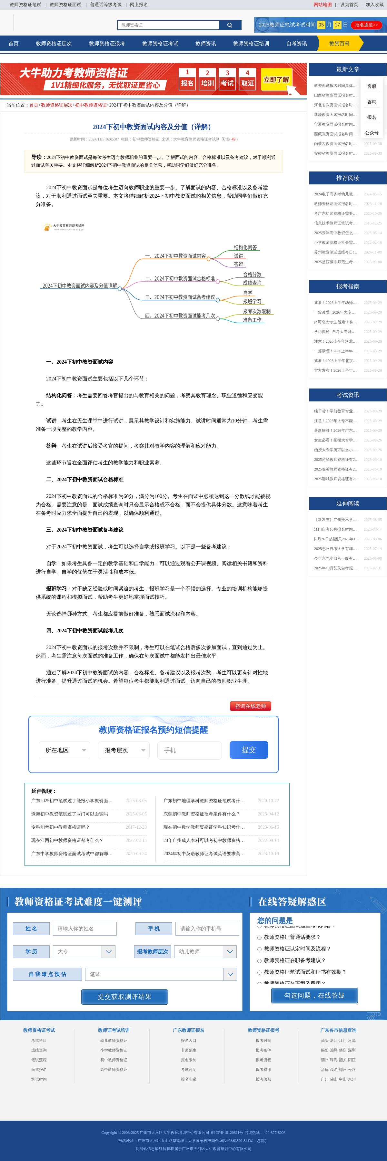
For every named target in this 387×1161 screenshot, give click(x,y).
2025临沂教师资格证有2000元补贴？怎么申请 (336, 469)
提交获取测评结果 (125, 996)
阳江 (352, 1060)
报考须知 (263, 1079)
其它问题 (271, 944)
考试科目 (39, 1040)
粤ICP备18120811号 (226, 1132)
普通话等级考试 (106, 4)
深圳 (352, 1050)
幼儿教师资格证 (113, 1040)
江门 (343, 1040)
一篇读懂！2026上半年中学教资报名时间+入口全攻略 (336, 351)
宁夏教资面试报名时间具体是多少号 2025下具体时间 (336, 124)
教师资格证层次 (54, 43)
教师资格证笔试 (25, 4)
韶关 (343, 1060)
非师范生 (188, 1050)
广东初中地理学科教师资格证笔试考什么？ (205, 800)
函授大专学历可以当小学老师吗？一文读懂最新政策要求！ (336, 450)
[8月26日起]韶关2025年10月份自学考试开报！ (336, 539)
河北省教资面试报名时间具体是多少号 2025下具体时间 (336, 105)
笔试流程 (39, 1060)
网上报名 (139, 4)
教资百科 (339, 43)
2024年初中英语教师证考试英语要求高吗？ (205, 853)
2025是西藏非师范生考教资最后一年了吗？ (336, 262)
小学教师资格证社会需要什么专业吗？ (336, 242)
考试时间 (188, 1069)
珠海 (334, 1060)
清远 (325, 1069)
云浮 (352, 1069)
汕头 (325, 1040)
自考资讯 (296, 43)
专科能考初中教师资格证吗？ (60, 827)
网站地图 (323, 4)
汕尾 (334, 1050)
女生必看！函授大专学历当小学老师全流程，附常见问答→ (336, 440)
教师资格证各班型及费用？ (291, 932)
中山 (343, 1079)
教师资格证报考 (107, 43)
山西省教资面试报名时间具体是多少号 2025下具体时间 (336, 95)
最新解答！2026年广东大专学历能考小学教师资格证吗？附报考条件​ (336, 430)
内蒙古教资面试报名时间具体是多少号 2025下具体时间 (336, 143)
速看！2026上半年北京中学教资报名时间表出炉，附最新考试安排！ (336, 360)
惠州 (352, 1079)
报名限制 (188, 1060)
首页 (13, 43)
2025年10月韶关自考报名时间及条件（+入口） (336, 568)
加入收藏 (375, 4)
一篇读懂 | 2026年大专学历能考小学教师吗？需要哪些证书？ (336, 312)
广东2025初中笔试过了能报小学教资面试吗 (72, 800)
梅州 (343, 1069)
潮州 (325, 1060)
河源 (352, 1040)
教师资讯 (205, 43)
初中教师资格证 (91, 105)
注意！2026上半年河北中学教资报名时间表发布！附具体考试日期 (336, 341)
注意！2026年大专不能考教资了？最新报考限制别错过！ (336, 421)
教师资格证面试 (65, 4)
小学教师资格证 (113, 1050)
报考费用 (263, 1069)
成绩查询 (39, 1050)
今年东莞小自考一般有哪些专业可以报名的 (336, 558)
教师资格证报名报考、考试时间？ (299, 956)
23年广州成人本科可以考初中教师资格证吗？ (205, 840)
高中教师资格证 (113, 1069)
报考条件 (263, 1050)
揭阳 (325, 1050)
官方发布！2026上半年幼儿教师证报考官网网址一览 (336, 370)
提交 (249, 750)
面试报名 (39, 1069)
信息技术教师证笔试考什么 (336, 223)
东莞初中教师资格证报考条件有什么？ (202, 814)
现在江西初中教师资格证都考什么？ (67, 840)
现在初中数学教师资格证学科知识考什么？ (205, 827)
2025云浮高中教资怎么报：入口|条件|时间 (336, 233)
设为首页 (349, 4)
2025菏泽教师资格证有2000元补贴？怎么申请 (336, 459)
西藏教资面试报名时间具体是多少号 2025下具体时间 (336, 134)
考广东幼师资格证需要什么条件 (336, 213)
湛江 (334, 1040)
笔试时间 (39, 1079)
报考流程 (263, 1060)
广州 (325, 1079)
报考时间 (263, 1040)
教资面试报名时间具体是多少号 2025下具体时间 (336, 85)
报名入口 (188, 1040)
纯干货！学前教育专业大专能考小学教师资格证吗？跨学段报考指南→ (336, 411)
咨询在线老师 (250, 706)
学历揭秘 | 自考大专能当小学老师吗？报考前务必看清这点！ (336, 331)
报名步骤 (188, 1079)
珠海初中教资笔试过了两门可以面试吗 (69, 814)
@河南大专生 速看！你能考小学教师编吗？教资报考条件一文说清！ (336, 322)
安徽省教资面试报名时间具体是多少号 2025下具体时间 (336, 153)
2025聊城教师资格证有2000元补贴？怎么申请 (336, 479)
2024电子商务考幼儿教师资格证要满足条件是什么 (336, 194)
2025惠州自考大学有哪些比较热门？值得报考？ (336, 548)
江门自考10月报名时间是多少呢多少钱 (336, 529)
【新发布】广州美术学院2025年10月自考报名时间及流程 (336, 519)
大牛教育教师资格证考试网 (196, 139)
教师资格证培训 (251, 43)
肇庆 (343, 1050)
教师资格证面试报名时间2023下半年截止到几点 (336, 204)
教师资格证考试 (160, 43)
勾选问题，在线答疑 (314, 995)
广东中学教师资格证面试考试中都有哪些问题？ (72, 853)
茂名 (334, 1069)
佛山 (334, 1079)
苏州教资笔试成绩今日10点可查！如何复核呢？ (336, 252)
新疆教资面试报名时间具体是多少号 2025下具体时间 (336, 114)
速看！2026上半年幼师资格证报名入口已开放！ (336, 302)
